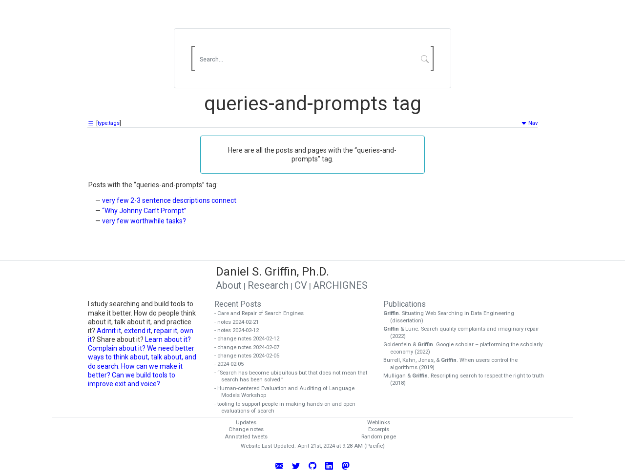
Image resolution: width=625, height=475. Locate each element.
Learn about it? (168, 339)
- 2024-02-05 (232, 364)
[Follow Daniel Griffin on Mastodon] (346, 465)
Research (268, 285)
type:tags (109, 123)
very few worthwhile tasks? (144, 221)
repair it (165, 331)
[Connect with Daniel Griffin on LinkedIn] (329, 465)
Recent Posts (237, 304)
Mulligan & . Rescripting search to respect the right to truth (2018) (467, 379)
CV (300, 285)
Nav (529, 123)
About (229, 285)
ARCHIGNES (340, 285)
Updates (246, 422)
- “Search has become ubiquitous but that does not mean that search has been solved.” (294, 376)
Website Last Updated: (268, 446)
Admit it (109, 331)
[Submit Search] (425, 58)
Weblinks (378, 422)
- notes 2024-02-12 (240, 330)
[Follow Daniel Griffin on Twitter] (296, 465)
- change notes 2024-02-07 (250, 347)
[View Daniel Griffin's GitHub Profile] (312, 465)
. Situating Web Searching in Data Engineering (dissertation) (452, 317)
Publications (404, 304)
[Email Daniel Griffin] (279, 465)
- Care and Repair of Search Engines (262, 313)
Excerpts (378, 429)
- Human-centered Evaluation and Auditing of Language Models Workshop (287, 392)
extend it (137, 331)
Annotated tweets (246, 437)
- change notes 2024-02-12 (250, 339)
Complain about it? (117, 348)
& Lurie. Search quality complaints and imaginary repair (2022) (464, 332)
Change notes (246, 429)
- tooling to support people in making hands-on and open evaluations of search (288, 408)
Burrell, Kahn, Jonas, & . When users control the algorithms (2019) (454, 364)
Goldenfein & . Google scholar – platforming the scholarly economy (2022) (466, 348)
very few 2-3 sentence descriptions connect (169, 200)
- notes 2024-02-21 (240, 322)
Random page (378, 437)
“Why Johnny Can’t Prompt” (144, 211)
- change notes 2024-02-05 (250, 356)
